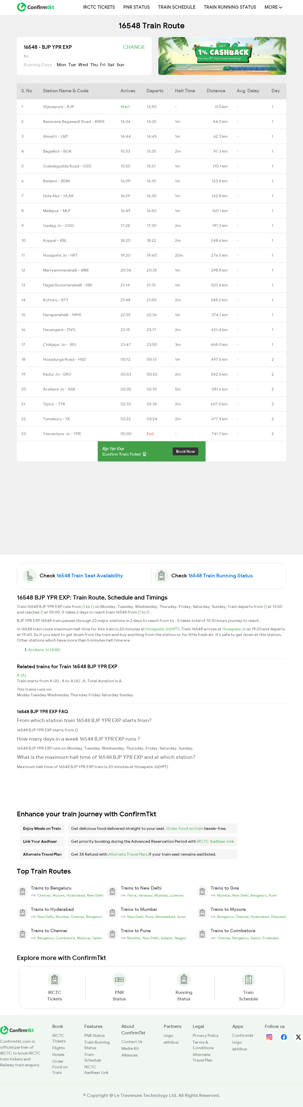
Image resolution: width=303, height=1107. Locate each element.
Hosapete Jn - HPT (60, 255)
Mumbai (161, 895)
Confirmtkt (243, 1035)
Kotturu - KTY (56, 300)
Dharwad (278, 917)
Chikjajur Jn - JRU (59, 344)
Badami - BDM (56, 181)
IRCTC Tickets (99, 7)
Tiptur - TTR (54, 404)
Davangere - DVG (59, 329)
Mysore (59, 895)
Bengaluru (258, 895)
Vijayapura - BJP (58, 106)
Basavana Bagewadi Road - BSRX (73, 121)
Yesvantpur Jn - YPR (62, 433)
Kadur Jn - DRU (57, 374)
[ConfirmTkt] (17, 1029)
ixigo (168, 1035)
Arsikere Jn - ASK (59, 389)
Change (134, 47)
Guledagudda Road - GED (67, 166)
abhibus (171, 1042)
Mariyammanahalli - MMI (66, 270)
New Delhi (95, 895)
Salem (97, 938)
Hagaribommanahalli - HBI (67, 285)
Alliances (129, 1055)
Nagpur (180, 938)
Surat (181, 917)
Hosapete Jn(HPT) (162, 629)
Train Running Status (230, 7)
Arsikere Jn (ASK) (44, 649)
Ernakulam (270, 938)
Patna (131, 895)
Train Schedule (176, 7)
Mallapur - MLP (56, 210)
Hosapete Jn (234, 629)
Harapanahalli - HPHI (62, 315)
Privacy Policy (206, 1035)
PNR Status (136, 7)
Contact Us (131, 1041)
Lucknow (177, 895)
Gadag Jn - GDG (58, 225)
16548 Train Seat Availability (89, 575)
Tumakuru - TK (56, 419)
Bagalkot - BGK (57, 151)
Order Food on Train (60, 1067)
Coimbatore (65, 938)
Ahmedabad (165, 917)
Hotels (58, 1054)
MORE (273, 7)
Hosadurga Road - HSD (64, 359)
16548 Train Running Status (220, 575)
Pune (273, 895)
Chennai (44, 895)
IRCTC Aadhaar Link (215, 841)
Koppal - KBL (55, 240)
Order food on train (184, 828)
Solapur (167, 938)
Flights (58, 1048)
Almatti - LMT (55, 136)
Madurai (83, 938)
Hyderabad (76, 895)
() (84, 606)
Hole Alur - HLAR (58, 196)
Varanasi (145, 895)
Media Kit (130, 1048)
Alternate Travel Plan (127, 854)
